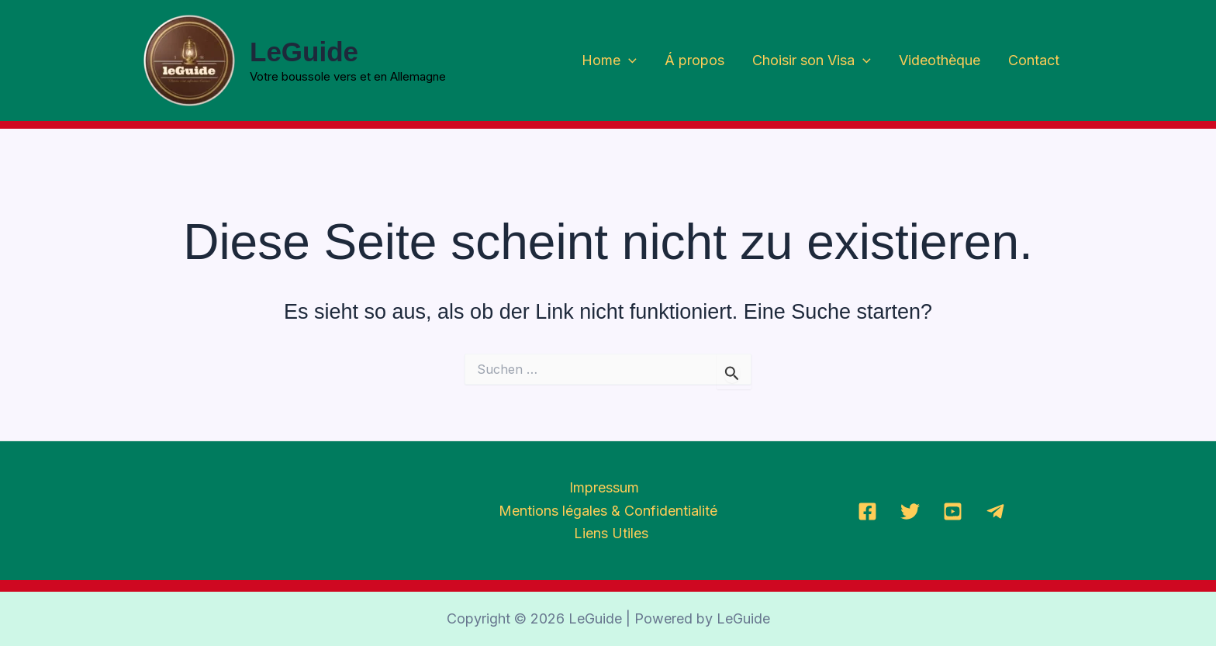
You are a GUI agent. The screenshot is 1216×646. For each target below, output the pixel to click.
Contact (1033, 60)
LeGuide (304, 51)
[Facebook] (867, 511)
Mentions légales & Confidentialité (608, 511)
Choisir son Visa (811, 61)
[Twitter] (910, 511)
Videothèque (939, 60)
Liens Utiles (611, 533)
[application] (628, 61)
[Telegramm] (995, 511)
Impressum (604, 487)
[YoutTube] (952, 511)
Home (609, 61)
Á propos (694, 60)
